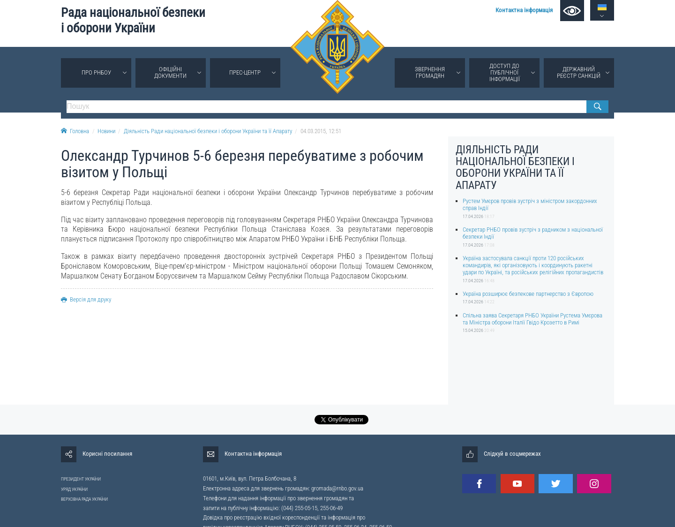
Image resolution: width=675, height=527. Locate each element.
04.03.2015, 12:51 (320, 131)
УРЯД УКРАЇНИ (74, 489)
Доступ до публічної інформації (504, 72)
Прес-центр (245, 72)
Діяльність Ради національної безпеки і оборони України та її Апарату (208, 131)
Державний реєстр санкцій (578, 72)
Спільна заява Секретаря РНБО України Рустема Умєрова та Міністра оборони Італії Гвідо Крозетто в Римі (532, 319)
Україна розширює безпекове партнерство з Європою (528, 293)
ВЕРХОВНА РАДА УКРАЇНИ (84, 499)
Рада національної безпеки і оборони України (133, 20)
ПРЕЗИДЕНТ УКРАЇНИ (81, 479)
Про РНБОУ (96, 72)
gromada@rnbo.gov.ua (337, 488)
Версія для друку (86, 299)
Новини (106, 131)
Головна (75, 131)
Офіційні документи (170, 72)
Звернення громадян (430, 72)
